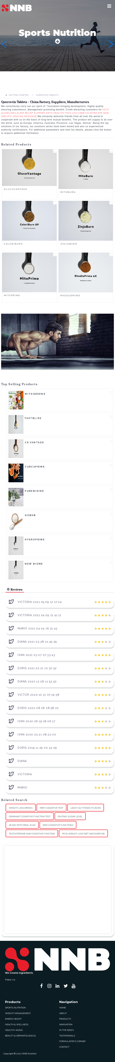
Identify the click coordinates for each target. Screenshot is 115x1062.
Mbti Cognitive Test (51, 808)
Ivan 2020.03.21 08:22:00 (37, 734)
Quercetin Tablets (47, 95)
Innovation (65, 1024)
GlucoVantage (15, 189)
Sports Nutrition (15, 1007)
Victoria (25, 774)
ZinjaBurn (68, 244)
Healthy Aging (14, 1030)
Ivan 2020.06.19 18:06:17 (36, 721)
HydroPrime (35, 539)
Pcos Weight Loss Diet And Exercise (83, 833)
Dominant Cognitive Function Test (29, 816)
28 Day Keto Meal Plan (22, 825)
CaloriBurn (13, 244)
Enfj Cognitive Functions (58, 825)
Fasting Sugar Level (70, 816)
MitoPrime (12, 295)
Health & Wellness (16, 1024)
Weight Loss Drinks (20, 808)
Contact (64, 1047)
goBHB (30, 515)
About (63, 1013)
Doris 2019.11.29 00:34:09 (37, 747)
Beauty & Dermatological (20, 1035)
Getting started (19, 95)
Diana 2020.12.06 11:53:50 (37, 681)
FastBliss (33, 418)
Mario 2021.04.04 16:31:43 (38, 628)
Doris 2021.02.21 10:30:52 (37, 668)
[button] (109, 6)
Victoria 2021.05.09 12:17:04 (40, 601)
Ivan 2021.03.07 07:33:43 (36, 654)
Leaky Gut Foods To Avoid (86, 808)
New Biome (34, 564)
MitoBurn (68, 192)
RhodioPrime (70, 295)
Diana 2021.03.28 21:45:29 (37, 641)
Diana (22, 761)
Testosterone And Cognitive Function (32, 833)
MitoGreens (35, 394)
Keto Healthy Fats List (61, 113)
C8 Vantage (34, 442)
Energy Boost (13, 1019)
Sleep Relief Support (31, 113)
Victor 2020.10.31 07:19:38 (38, 694)
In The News (66, 1030)
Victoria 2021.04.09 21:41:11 (39, 615)
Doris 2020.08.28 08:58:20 (38, 708)
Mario (22, 787)
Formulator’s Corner (72, 1041)
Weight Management (18, 1013)
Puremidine (34, 491)
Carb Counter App (90, 113)
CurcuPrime (35, 466)
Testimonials (67, 1035)
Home (62, 1007)
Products (65, 1019)
